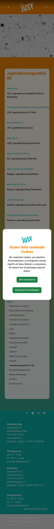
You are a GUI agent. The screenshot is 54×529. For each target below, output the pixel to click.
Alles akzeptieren (27, 279)
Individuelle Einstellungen (27, 290)
